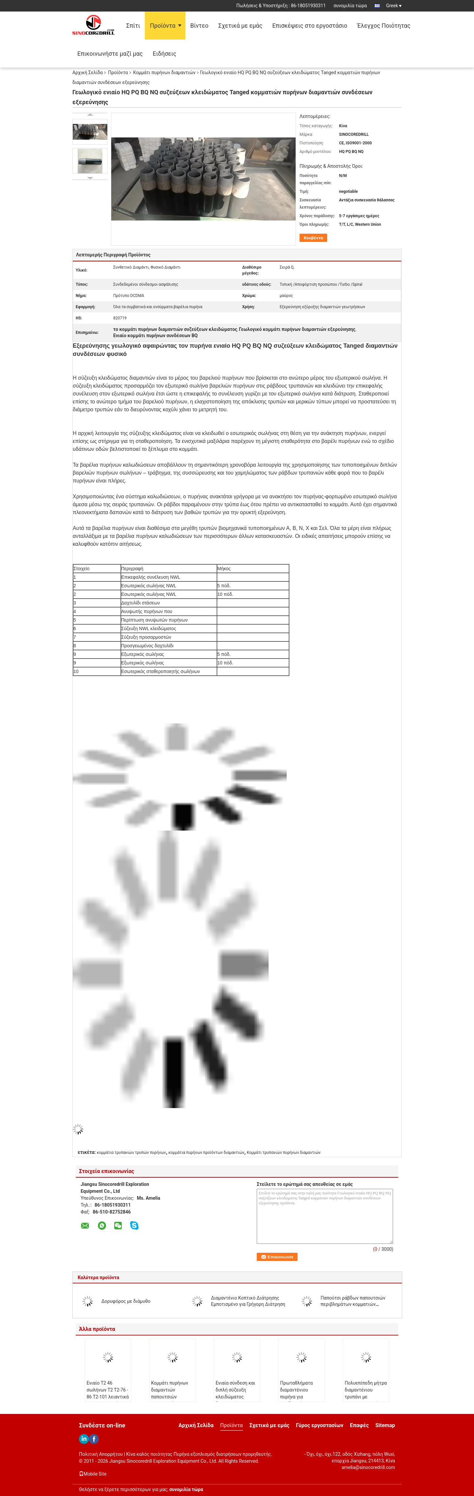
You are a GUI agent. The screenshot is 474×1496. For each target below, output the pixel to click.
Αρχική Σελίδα (87, 72)
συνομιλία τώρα (350, 5)
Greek (394, 5)
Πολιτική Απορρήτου (101, 1454)
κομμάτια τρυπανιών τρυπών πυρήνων (131, 1152)
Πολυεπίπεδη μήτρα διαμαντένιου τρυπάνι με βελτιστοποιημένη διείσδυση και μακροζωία (366, 1400)
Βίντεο (199, 25)
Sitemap (385, 1425)
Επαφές (359, 1425)
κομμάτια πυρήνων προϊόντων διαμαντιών (206, 1152)
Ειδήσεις (164, 53)
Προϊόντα (162, 25)
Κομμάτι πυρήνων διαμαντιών (164, 72)
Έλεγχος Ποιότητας (383, 25)
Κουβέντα (313, 237)
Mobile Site (93, 1474)
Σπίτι (133, 25)
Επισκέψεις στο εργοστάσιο (309, 25)
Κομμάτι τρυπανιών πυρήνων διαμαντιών (284, 1152)
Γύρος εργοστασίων (319, 1425)
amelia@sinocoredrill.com (368, 1467)
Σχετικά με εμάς (240, 25)
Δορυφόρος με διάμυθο (125, 1301)
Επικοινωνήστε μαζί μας (110, 53)
